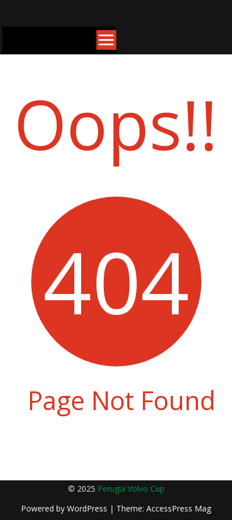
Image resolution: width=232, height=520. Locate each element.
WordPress (88, 508)
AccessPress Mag (178, 508)
